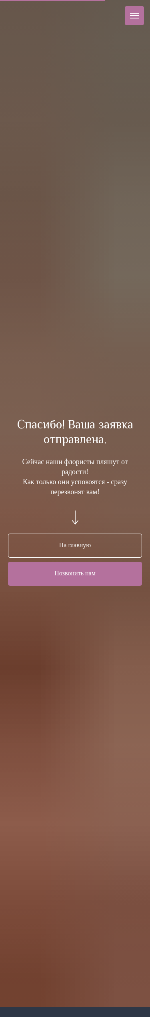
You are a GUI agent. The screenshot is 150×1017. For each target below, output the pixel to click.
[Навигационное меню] (134, 15)
